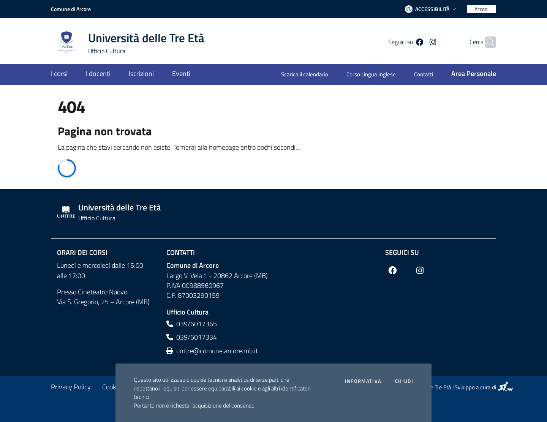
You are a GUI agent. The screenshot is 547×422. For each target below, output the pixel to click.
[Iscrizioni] (141, 74)
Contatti (180, 252)
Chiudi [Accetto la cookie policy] (404, 381)
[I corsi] (64, 74)
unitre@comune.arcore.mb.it (212, 351)
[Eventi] (176, 74)
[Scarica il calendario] (309, 75)
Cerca (465, 42)
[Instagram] (422, 42)
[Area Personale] (469, 74)
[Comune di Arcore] (71, 9)
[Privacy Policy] (71, 387)
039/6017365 (191, 324)
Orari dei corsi (82, 252)
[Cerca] (487, 42)
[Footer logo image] (273, 212)
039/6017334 (191, 337)
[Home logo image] (132, 42)
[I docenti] (98, 74)
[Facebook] (409, 42)
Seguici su (402, 252)
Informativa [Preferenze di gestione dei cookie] (363, 381)
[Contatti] (423, 75)
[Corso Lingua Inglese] (371, 75)
